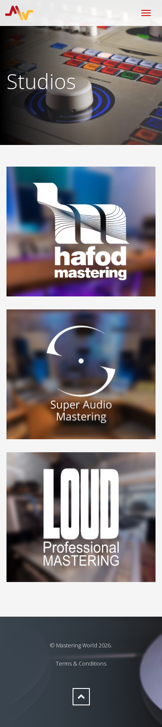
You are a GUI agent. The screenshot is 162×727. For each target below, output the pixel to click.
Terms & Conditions (81, 663)
